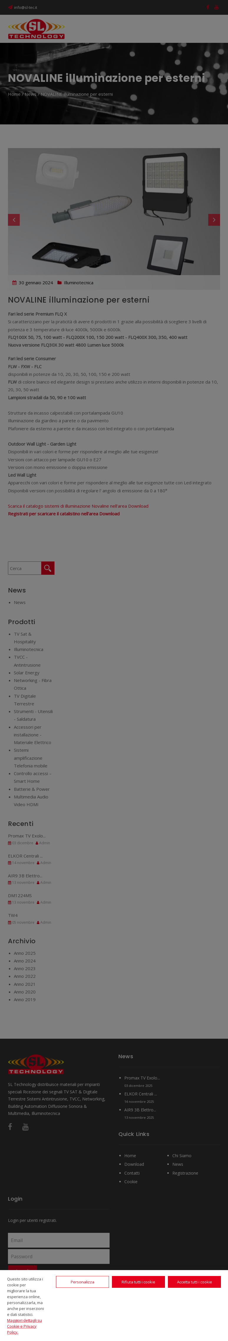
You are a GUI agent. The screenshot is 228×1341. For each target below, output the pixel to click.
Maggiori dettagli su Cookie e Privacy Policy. (24, 1326)
